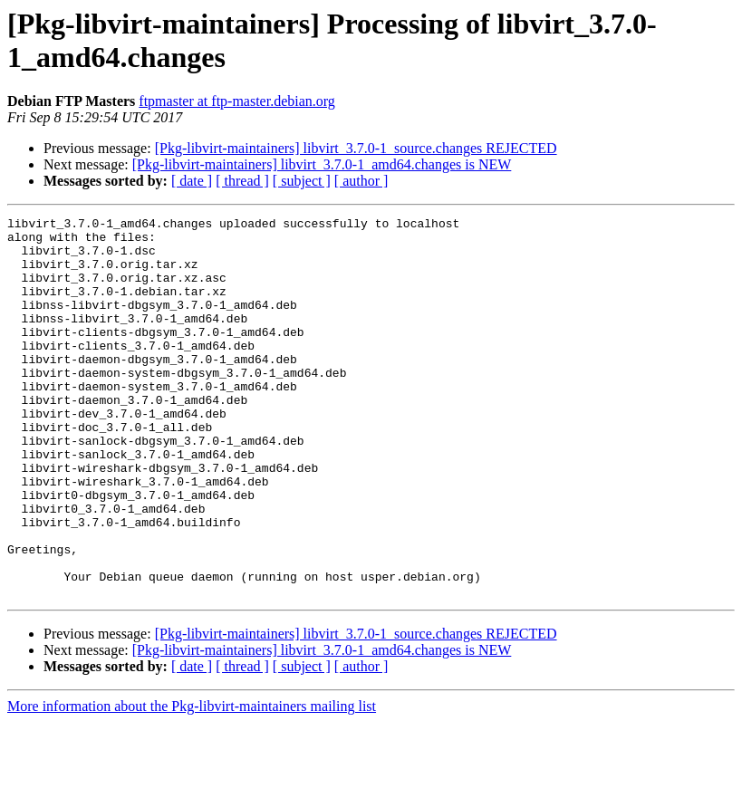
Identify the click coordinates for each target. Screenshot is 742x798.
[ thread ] (242, 180)
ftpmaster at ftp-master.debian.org (237, 101)
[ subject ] (302, 180)
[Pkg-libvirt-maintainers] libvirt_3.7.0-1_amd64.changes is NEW (322, 164)
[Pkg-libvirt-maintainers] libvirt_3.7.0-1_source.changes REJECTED (356, 148)
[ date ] (191, 180)
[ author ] (361, 180)
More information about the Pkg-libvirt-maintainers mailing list (191, 782)
